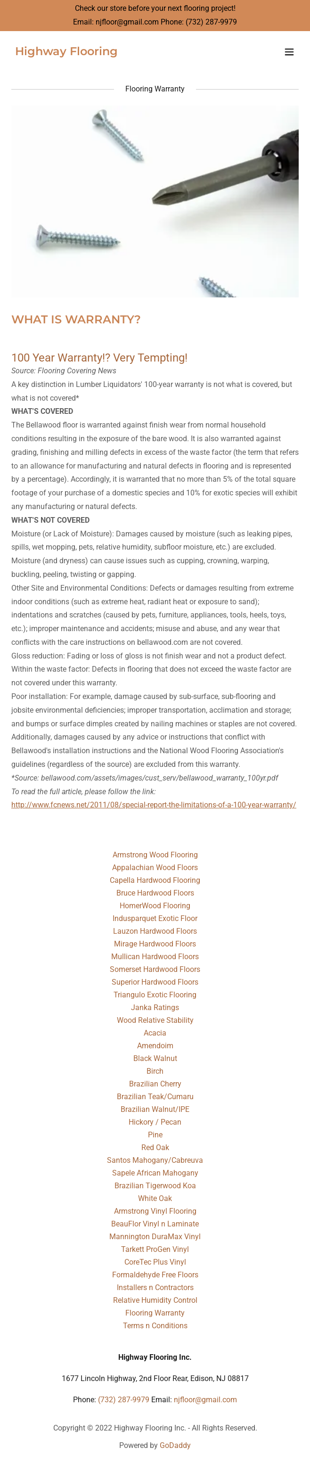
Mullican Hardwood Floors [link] (155, 956)
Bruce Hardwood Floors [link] (155, 892)
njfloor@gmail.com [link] (127, 21)
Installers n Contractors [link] (155, 1287)
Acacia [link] (155, 1032)
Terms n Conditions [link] (155, 1325)
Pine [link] (155, 1134)
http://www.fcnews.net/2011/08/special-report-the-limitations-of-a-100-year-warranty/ (153, 804)
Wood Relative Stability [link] (155, 1020)
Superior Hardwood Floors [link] (155, 982)
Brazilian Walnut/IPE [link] (155, 1109)
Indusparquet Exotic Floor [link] (155, 918)
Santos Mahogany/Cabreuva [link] (155, 1160)
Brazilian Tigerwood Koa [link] (155, 1185)
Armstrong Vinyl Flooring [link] (155, 1211)
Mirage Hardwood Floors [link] (155, 943)
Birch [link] (155, 1071)
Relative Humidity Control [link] (155, 1300)
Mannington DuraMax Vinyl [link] (155, 1236)
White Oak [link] (155, 1198)
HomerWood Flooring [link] (155, 905)
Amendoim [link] (155, 1045)
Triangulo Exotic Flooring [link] (155, 994)
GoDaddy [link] (175, 1445)
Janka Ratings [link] (155, 1007)
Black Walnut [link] (155, 1058)
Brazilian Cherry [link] (155, 1083)
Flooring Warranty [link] (155, 1312)
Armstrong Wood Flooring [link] (155, 854)
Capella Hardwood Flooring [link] (155, 880)
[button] (289, 51)
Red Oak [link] (155, 1147)
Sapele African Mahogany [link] (155, 1172)
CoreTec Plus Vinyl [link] (155, 1262)
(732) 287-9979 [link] (211, 21)
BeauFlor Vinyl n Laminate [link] (155, 1223)
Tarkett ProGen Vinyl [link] (155, 1249)
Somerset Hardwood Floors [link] (155, 969)
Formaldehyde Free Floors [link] (155, 1274)
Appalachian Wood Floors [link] (155, 867)
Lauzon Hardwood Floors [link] (155, 931)
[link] (66, 52)
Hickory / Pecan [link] (155, 1122)
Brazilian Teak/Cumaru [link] (155, 1096)
